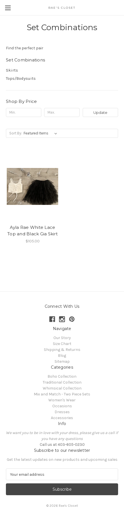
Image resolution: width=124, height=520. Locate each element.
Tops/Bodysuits (21, 78)
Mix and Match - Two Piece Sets (62, 394)
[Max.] (62, 112)
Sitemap (62, 361)
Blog (62, 355)
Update (100, 112)
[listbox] (41, 133)
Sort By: (15, 133)
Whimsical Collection (62, 388)
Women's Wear (62, 400)
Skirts (12, 70)
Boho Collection (62, 376)
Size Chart (62, 343)
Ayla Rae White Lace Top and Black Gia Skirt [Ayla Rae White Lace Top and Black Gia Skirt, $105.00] (32, 230)
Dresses (62, 412)
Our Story (62, 337)
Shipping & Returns (62, 349)
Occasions (62, 406)
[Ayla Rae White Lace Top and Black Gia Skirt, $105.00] (32, 186)
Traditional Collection (62, 382)
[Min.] (23, 112)
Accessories (62, 417)
